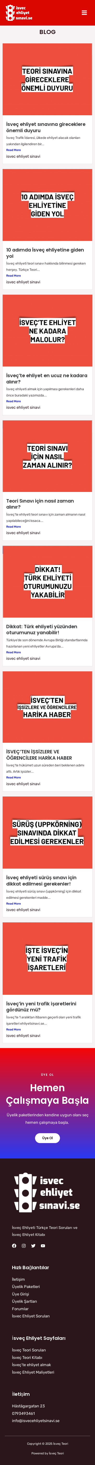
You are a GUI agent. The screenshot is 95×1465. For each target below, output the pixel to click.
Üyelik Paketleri (26, 1286)
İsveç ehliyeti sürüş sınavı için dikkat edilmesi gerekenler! (41, 880)
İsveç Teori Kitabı (27, 1357)
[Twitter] (33, 1246)
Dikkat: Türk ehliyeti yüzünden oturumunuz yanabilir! (41, 629)
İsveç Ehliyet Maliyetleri (33, 1372)
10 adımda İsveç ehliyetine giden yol (45, 252)
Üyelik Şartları (24, 1301)
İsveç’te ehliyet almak (31, 1365)
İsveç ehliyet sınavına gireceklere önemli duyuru (45, 127)
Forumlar (20, 1309)
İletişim (18, 1279)
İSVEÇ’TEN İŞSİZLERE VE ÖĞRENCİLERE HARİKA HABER (39, 754)
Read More (13, 150)
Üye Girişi (20, 1294)
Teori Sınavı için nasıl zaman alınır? (40, 504)
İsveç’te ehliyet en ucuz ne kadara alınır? (46, 378)
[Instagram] (24, 1246)
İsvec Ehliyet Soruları (31, 1316)
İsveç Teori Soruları (29, 1350)
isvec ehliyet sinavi (23, 156)
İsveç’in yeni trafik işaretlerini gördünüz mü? (41, 1006)
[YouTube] (43, 1246)
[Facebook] (14, 1246)
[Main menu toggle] (84, 13)
